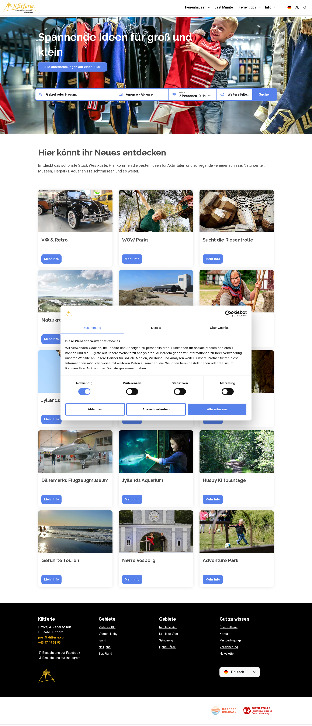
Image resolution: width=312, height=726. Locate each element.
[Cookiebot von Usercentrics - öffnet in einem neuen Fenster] (228, 313)
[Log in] (297, 8)
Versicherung (229, 649)
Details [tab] (156, 327)
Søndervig (166, 642)
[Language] (289, 8)
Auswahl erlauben (156, 409)
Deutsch (234, 674)
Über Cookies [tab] (219, 327)
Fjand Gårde (168, 649)
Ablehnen (95, 409)
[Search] (305, 8)
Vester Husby (109, 636)
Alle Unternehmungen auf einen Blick (75, 67)
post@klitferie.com (53, 639)
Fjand (103, 642)
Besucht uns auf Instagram (62, 660)
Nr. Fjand (105, 649)
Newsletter (228, 655)
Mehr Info (51, 259)
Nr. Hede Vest (169, 636)
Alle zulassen (217, 409)
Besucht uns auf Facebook (62, 655)
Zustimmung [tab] (92, 327)
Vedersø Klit (108, 629)
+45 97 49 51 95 (50, 644)
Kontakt (225, 636)
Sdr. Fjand (106, 655)
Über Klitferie (229, 629)
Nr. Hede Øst (168, 629)
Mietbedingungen (233, 642)
